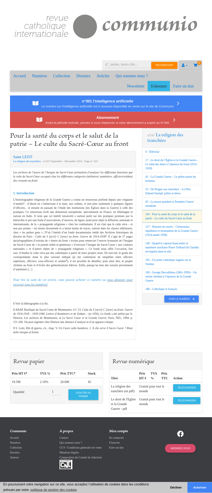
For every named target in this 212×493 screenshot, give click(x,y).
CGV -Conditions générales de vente (80, 447)
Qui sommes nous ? (132, 76)
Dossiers (83, 76)
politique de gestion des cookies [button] (53, 490)
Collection (61, 76)
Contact (63, 437)
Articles (102, 76)
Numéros (39, 76)
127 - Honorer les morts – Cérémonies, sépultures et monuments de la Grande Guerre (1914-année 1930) (171, 230)
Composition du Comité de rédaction (80, 457)
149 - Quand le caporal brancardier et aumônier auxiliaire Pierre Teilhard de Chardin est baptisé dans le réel (172, 247)
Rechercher (164, 65)
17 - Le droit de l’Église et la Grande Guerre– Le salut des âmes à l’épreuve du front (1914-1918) (171, 164)
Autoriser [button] (199, 487)
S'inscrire (114, 442)
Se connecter (116, 437)
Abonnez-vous (180, 448)
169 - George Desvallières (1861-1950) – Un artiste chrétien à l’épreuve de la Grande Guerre (171, 276)
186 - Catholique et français (161, 289)
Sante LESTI (22, 157)
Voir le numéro (183, 299)
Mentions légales (69, 452)
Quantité (19, 392)
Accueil (19, 76)
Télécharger (186, 387)
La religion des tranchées (27, 161)
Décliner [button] (176, 487)
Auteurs (14, 457)
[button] (185, 65)
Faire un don (183, 86)
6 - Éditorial (152, 151)
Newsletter (136, 86)
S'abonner (159, 86)
